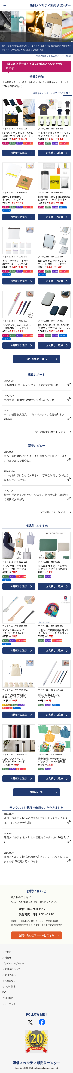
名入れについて (10, 981)
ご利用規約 (7, 998)
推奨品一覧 (36, 792)
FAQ (4, 992)
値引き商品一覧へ (36, 358)
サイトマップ (9, 1004)
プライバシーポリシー (13, 963)
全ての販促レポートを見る (50, 431)
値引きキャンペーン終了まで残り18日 (52, 93)
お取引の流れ (9, 975)
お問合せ (6, 957)
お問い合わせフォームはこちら (36, 935)
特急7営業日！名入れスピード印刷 (53, 56)
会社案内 (6, 952)
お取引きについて (11, 969)
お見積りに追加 (18, 152)
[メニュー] (4, 5)
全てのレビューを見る (53, 511)
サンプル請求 (9, 986)
